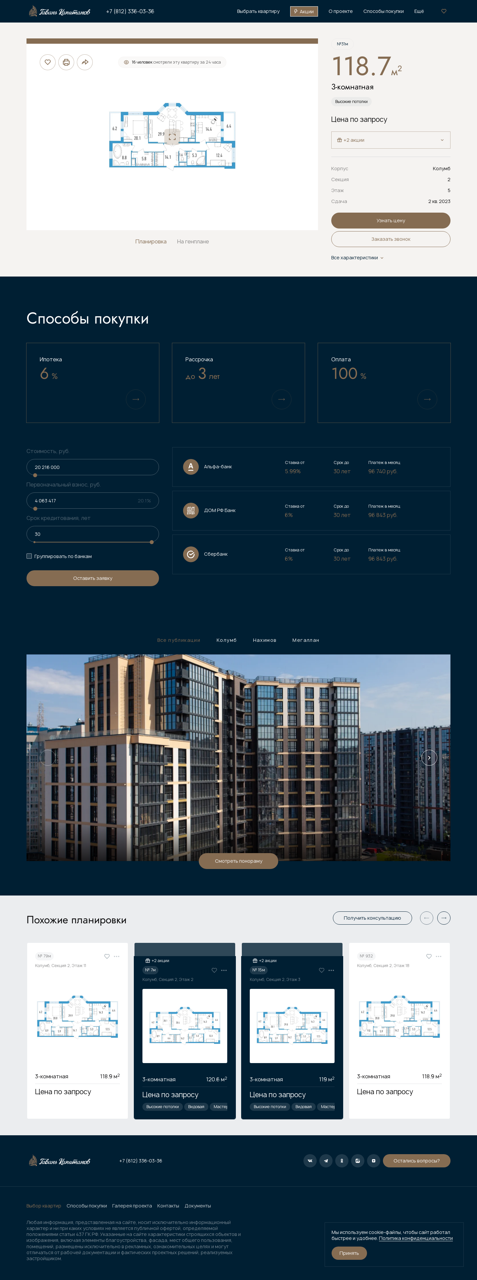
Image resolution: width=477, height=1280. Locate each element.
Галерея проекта (132, 1206)
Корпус (339, 168)
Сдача (339, 201)
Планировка (151, 241)
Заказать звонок (390, 239)
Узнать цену (391, 220)
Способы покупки (87, 1206)
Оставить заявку (92, 578)
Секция (340, 179)
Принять (349, 1253)
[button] (443, 918)
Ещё (419, 11)
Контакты (168, 1206)
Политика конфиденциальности (416, 1238)
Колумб (227, 640)
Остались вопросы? (337, 1160)
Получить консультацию (372, 918)
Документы (198, 1206)
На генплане (193, 241)
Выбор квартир (43, 1206)
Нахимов (265, 640)
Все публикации (179, 640)
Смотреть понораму (238, 861)
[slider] (35, 475)
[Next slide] (429, 758)
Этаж (337, 190)
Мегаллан (305, 640)
